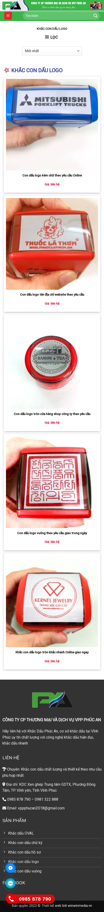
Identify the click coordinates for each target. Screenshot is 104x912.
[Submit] (95, 16)
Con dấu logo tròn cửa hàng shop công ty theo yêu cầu (52, 414)
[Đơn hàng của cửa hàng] (52, 51)
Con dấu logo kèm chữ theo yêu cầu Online (52, 175)
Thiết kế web (51, 906)
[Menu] (8, 16)
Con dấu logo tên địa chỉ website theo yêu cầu (52, 294)
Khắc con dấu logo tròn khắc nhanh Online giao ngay (52, 652)
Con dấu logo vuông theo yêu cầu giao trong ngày (52, 533)
